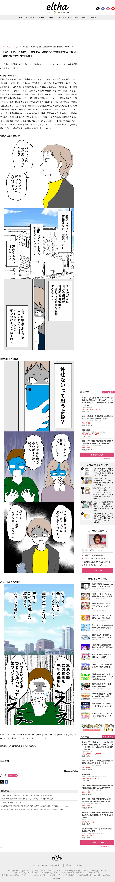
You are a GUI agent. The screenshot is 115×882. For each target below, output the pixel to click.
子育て (84, 17)
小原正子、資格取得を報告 (94, 555)
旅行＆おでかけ (74, 17)
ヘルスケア (30, 17)
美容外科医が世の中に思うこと (95, 565)
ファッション (61, 17)
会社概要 (44, 865)
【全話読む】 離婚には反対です (11, 802)
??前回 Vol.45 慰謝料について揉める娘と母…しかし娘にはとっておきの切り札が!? (27, 799)
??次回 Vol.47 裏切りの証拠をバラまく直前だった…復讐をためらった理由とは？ (26, 795)
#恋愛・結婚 (13, 775)
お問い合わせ (69, 865)
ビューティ (41, 17)
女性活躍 (93, 17)
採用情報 (79, 865)
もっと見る (98, 570)
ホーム (2, 47)
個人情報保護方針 (56, 865)
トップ (21, 17)
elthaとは (36, 865)
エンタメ (9, 47)
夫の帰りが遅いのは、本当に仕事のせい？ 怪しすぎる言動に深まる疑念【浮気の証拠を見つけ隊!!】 (32, 809)
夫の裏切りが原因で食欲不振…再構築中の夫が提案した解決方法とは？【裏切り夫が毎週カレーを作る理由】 (35, 806)
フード (50, 17)
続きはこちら (98, 455)
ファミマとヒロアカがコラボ (94, 558)
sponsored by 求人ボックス (108, 458)
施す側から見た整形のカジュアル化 (97, 562)
